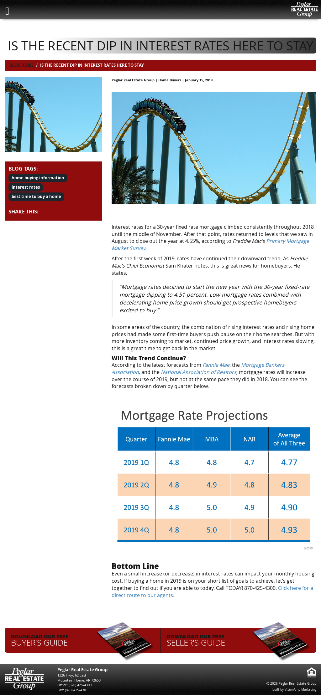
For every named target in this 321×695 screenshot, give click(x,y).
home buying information (38, 178)
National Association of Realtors (198, 372)
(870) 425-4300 (80, 684)
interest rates (26, 187)
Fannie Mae (216, 364)
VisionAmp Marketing (300, 689)
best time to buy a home (36, 196)
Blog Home (21, 65)
